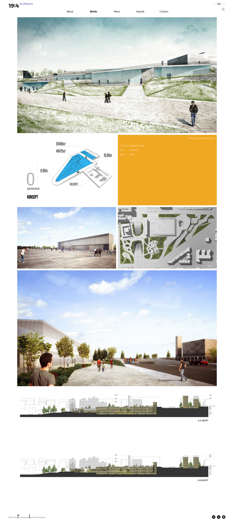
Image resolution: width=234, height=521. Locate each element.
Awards (140, 11)
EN (218, 4)
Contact (164, 11)
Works (93, 11)
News (117, 11)
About (70, 11)
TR (213, 4)
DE (223, 4)
